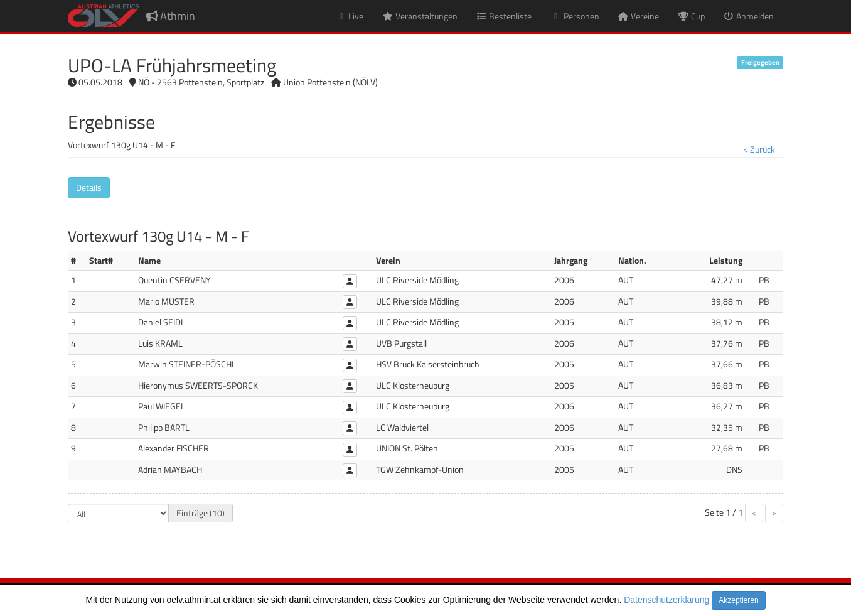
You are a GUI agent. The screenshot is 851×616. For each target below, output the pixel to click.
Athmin (170, 16)
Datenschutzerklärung (666, 600)
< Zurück (759, 149)
